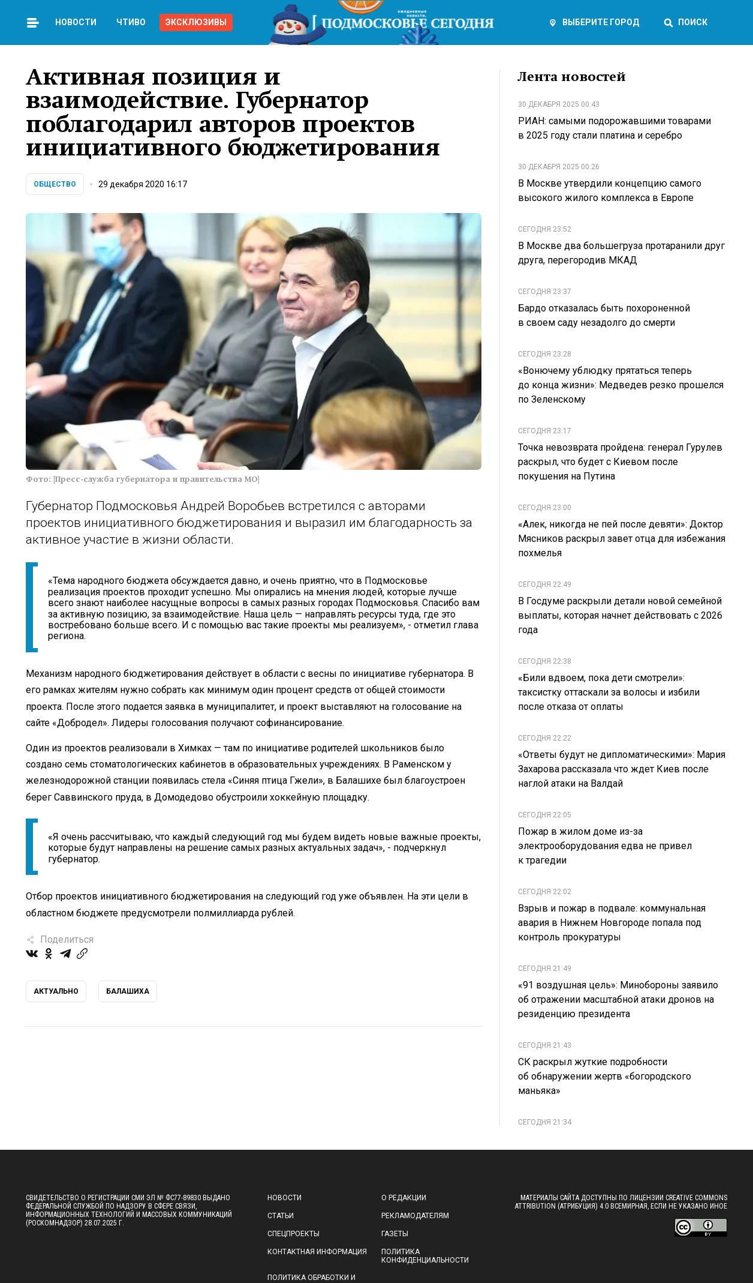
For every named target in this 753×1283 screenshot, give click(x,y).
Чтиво (131, 22)
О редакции (403, 1198)
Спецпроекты (293, 1234)
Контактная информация (317, 1252)
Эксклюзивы (196, 22)
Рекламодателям (415, 1216)
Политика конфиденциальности (425, 1256)
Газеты (394, 1234)
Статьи (280, 1216)
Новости (76, 22)
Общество (55, 184)
